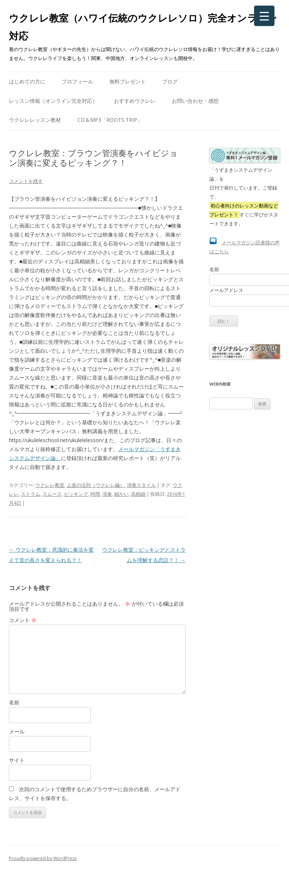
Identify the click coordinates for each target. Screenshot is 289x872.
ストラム (30, 494)
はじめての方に (27, 81)
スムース (52, 494)
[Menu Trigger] (264, 16)
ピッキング (76, 494)
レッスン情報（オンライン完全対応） (53, 100)
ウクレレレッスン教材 (35, 119)
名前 (14, 702)
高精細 (138, 494)
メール (17, 731)
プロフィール (77, 81)
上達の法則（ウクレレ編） (96, 485)
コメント (22, 620)
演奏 (107, 494)
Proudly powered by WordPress (43, 858)
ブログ (170, 81)
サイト (17, 760)
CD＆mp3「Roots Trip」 (109, 119)
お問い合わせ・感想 (195, 100)
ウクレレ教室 (49, 485)
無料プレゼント (127, 81)
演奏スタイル (141, 485)
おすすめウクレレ (134, 100)
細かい (121, 494)
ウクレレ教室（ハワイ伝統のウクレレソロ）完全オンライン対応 (143, 26)
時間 (95, 494)
